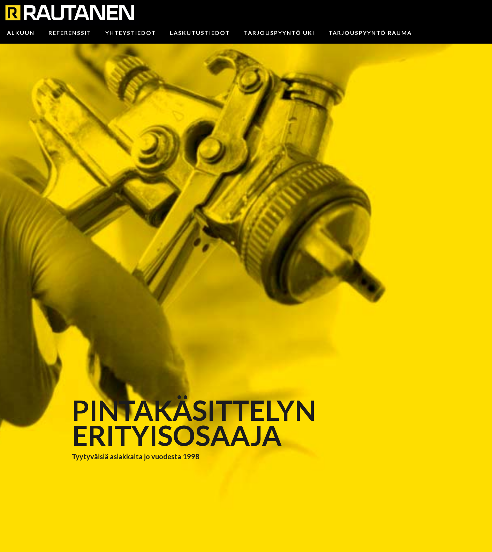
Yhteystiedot (130, 32)
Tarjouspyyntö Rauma (370, 32)
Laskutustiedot (200, 32)
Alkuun (21, 32)
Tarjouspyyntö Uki (279, 32)
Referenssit (69, 32)
